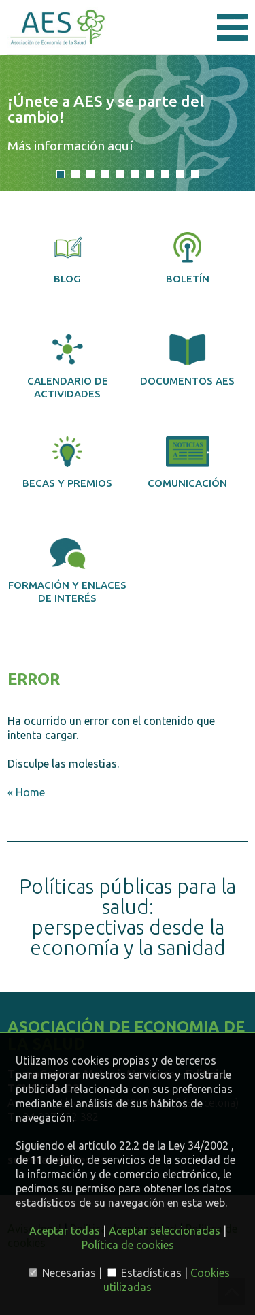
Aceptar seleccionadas (164, 1230)
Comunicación (187, 462)
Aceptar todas (64, 1230)
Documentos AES (187, 360)
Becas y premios (67, 462)
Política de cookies (128, 1245)
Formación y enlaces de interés (67, 571)
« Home (26, 792)
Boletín (187, 258)
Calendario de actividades (67, 367)
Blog (68, 258)
